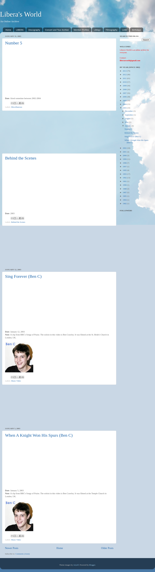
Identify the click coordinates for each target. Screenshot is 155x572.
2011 (125, 78)
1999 (125, 159)
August (128, 118)
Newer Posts (11, 548)
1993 (125, 174)
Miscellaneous (16, 107)
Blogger (92, 565)
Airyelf (76, 565)
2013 (125, 71)
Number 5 (13, 43)
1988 (125, 189)
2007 (125, 93)
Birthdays (136, 30)
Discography (34, 30)
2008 (125, 89)
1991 (125, 181)
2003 (125, 108)
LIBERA (20, 30)
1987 (125, 192)
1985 (125, 196)
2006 (125, 97)
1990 (125, 185)
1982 (125, 203)
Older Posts (107, 548)
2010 (125, 82)
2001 (125, 152)
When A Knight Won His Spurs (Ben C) (39, 435)
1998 (125, 163)
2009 (125, 86)
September (129, 115)
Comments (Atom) (22, 554)
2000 (125, 155)
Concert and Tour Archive (57, 30)
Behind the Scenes (20, 158)
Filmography (111, 30)
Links (124, 30)
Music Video (16, 381)
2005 (125, 100)
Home (8, 30)
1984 (125, 200)
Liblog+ (97, 30)
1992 (125, 178)
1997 (125, 167)
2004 (125, 104)
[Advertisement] (59, 132)
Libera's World (20, 14)
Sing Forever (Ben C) (23, 276)
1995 (125, 170)
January (128, 126)
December (129, 111)
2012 (125, 74)
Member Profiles (81, 30)
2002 (125, 148)
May (127, 122)
